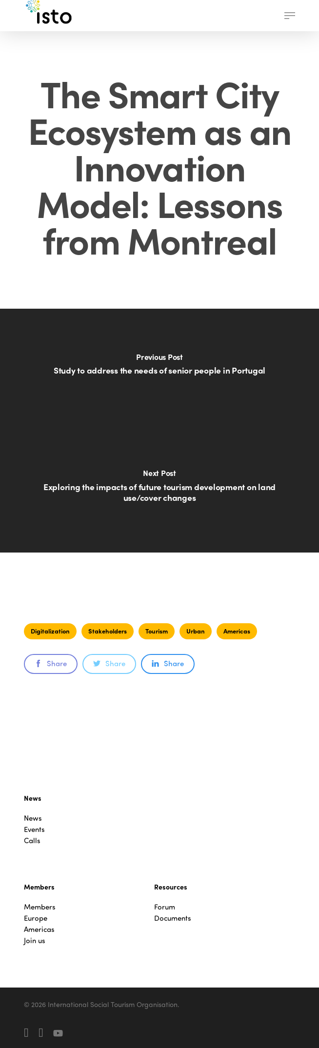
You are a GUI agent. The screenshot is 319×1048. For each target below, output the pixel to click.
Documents (172, 918)
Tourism (156, 630)
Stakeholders (107, 630)
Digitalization (50, 630)
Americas (236, 630)
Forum (164, 906)
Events (34, 829)
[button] (289, 15)
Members (40, 906)
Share (51, 663)
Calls (32, 840)
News (33, 818)
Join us (34, 940)
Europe (35, 918)
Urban (195, 630)
